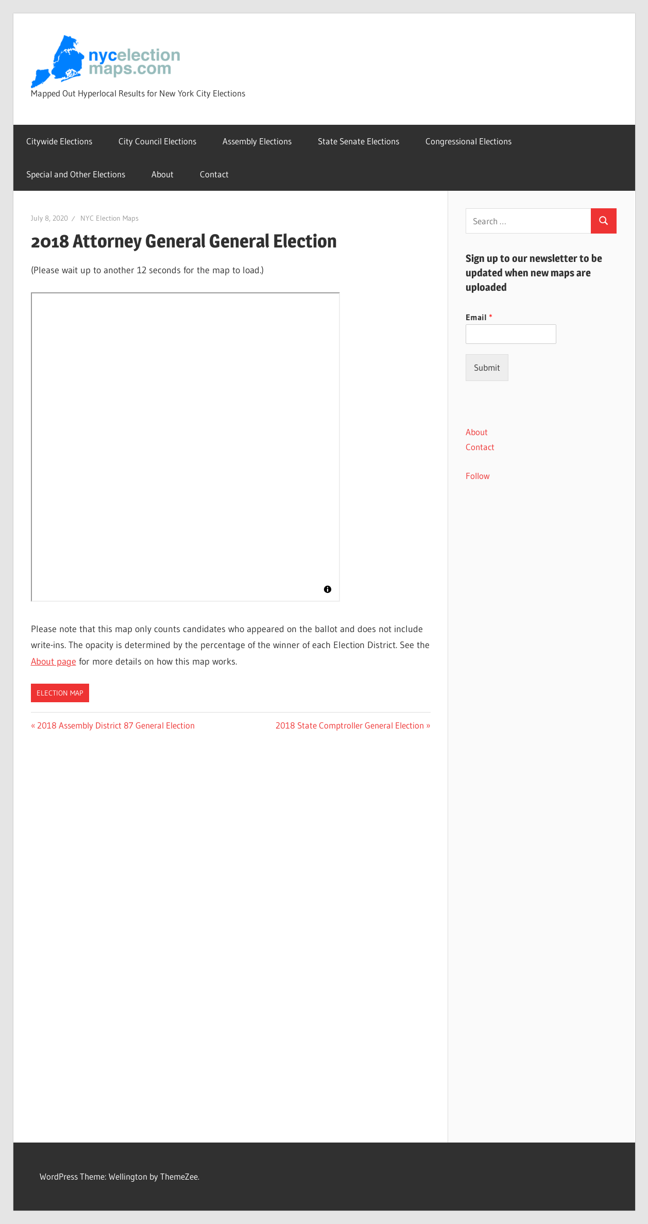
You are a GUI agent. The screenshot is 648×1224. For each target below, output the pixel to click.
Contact (214, 174)
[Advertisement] (541, 668)
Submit (487, 367)
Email (479, 317)
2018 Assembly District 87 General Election (116, 725)
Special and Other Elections (75, 174)
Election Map (60, 693)
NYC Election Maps (109, 218)
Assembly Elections (257, 141)
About (162, 174)
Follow (478, 475)
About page (53, 661)
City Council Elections (157, 141)
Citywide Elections (59, 141)
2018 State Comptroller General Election (350, 725)
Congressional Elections (468, 141)
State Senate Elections (358, 141)
